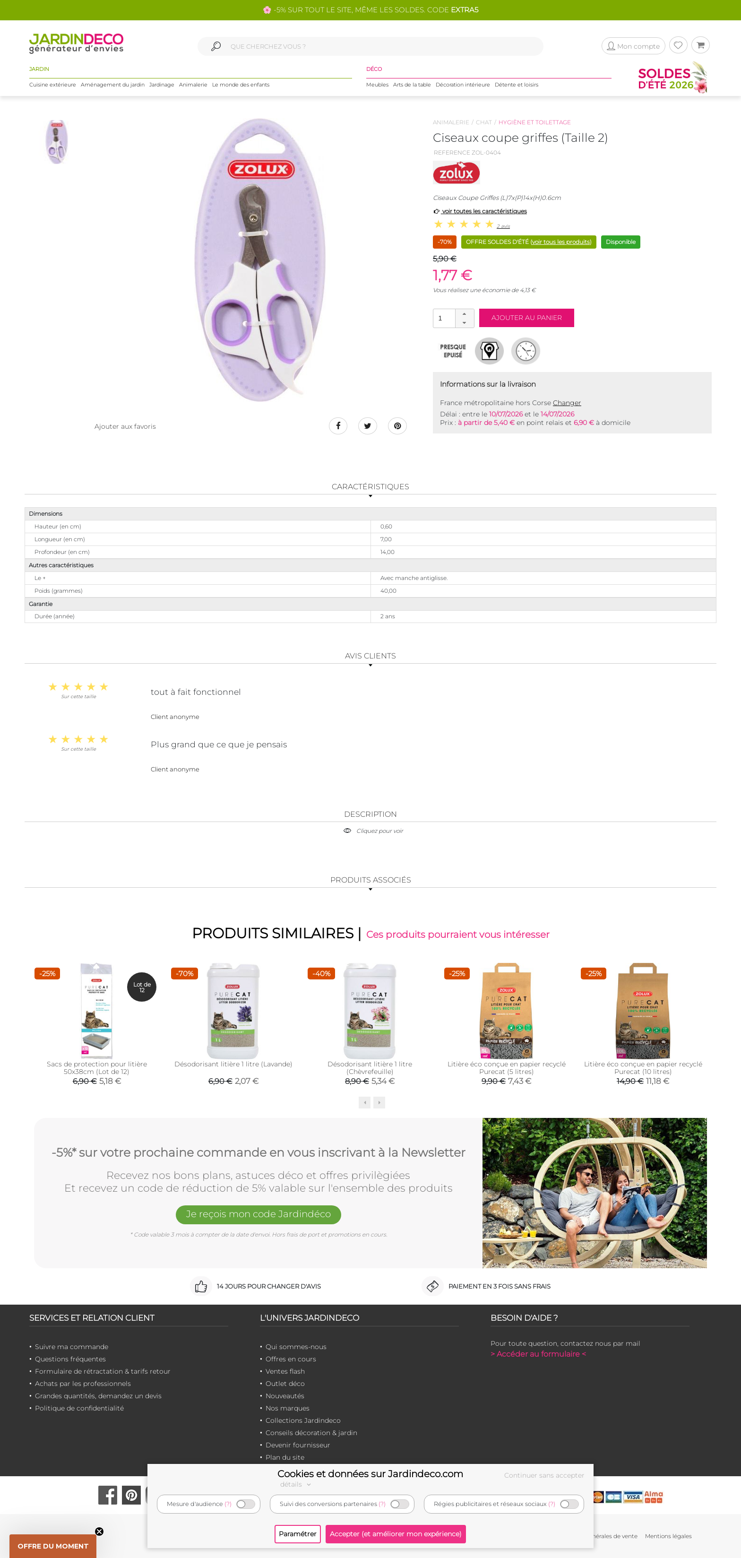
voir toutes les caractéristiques (480, 211)
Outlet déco (285, 1383)
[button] (464, 314)
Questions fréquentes (70, 1359)
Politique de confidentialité (79, 1408)
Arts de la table (412, 84)
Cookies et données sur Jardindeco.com (370, 1474)
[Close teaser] (99, 1531)
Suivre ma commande (71, 1346)
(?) (228, 1503)
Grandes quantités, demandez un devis (98, 1396)
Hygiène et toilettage (535, 122)
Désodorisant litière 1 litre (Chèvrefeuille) (369, 1068)
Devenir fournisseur (298, 1445)
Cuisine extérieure (52, 84)
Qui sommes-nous (296, 1346)
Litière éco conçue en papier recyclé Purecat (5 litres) (507, 1068)
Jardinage (161, 84)
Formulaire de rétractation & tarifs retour (103, 1371)
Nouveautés (285, 1396)
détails (296, 1484)
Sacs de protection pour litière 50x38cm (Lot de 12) (97, 1068)
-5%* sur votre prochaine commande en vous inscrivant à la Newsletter (258, 1153)
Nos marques (288, 1408)
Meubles (377, 84)
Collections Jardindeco (303, 1420)
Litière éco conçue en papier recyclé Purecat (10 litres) (643, 1068)
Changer (567, 402)
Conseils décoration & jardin (311, 1432)
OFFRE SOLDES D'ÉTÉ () (529, 241)
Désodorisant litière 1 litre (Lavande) (233, 1064)
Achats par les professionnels (83, 1383)
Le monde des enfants (240, 84)
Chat (484, 122)
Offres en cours (291, 1359)
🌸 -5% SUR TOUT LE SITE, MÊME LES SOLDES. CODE (370, 9)
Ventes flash (285, 1371)
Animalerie (193, 84)
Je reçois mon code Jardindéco (258, 1214)
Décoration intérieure (463, 84)
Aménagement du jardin (113, 84)
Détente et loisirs (516, 84)
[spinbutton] (452, 318)
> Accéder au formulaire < (538, 1354)
